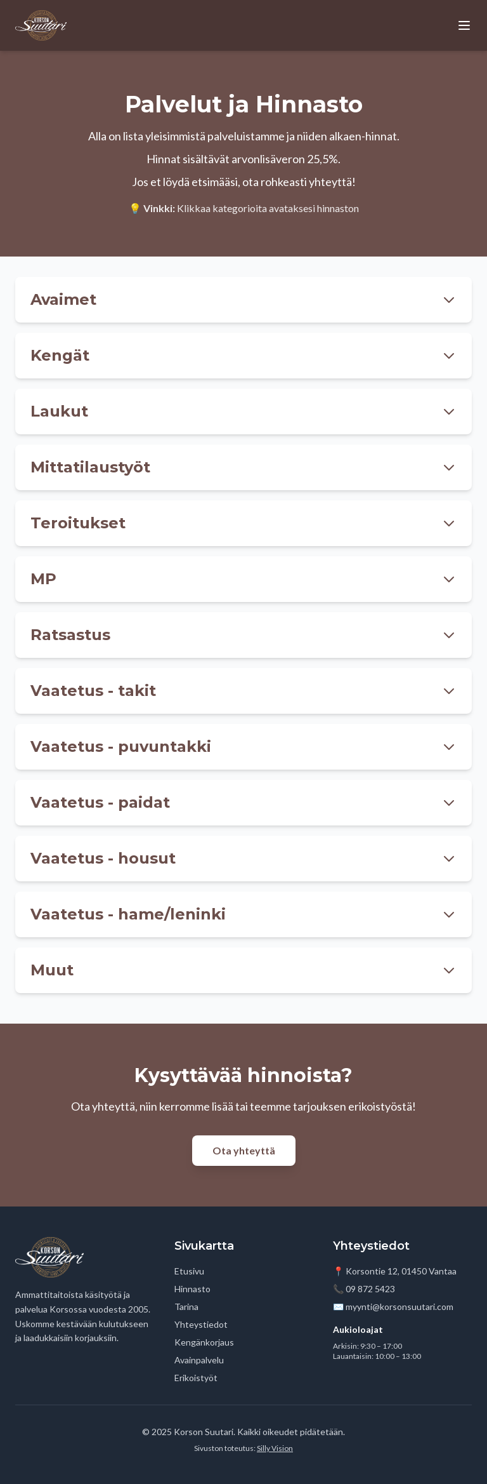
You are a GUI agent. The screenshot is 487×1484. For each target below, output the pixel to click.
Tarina (186, 1306)
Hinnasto (192, 1288)
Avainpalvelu (199, 1359)
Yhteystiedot (201, 1324)
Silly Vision (275, 1448)
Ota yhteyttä (243, 1150)
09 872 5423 (370, 1288)
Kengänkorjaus (204, 1342)
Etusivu (189, 1271)
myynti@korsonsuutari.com (399, 1306)
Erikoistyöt (196, 1377)
